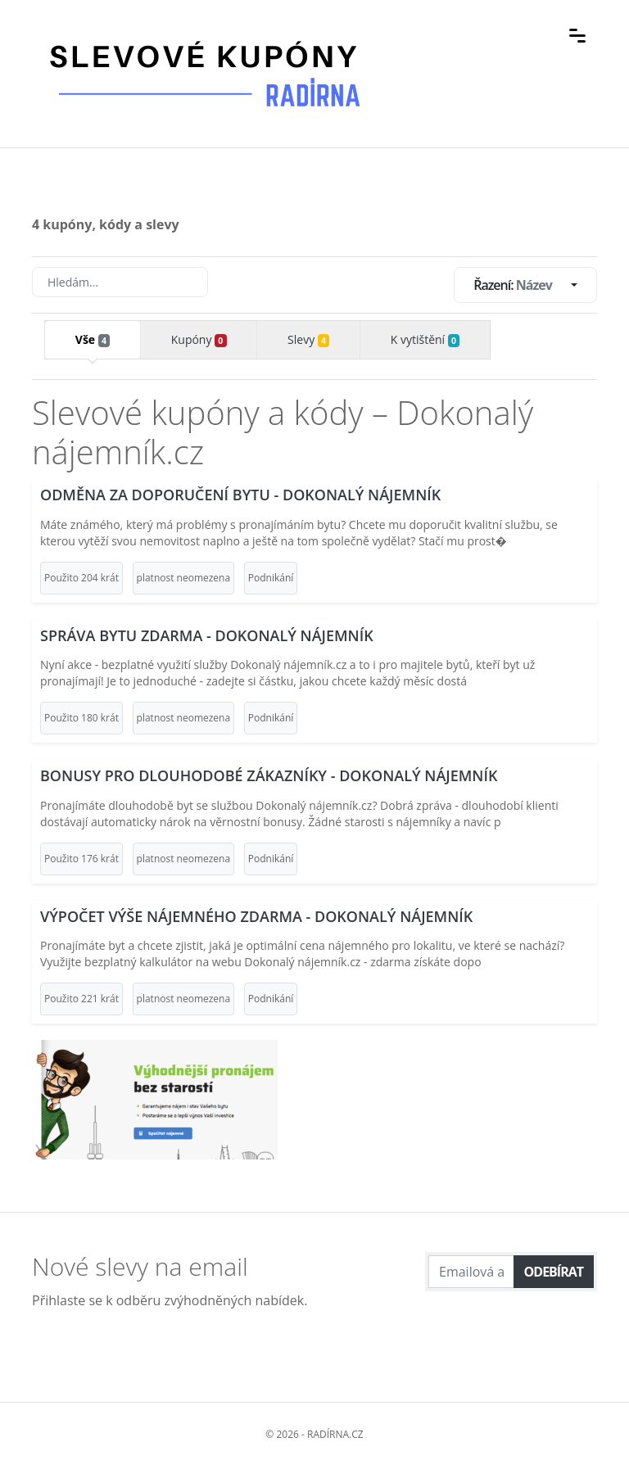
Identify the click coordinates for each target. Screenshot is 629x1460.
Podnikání (271, 578)
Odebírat (553, 1272)
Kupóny (199, 339)
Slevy (308, 339)
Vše (92, 339)
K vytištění (425, 339)
